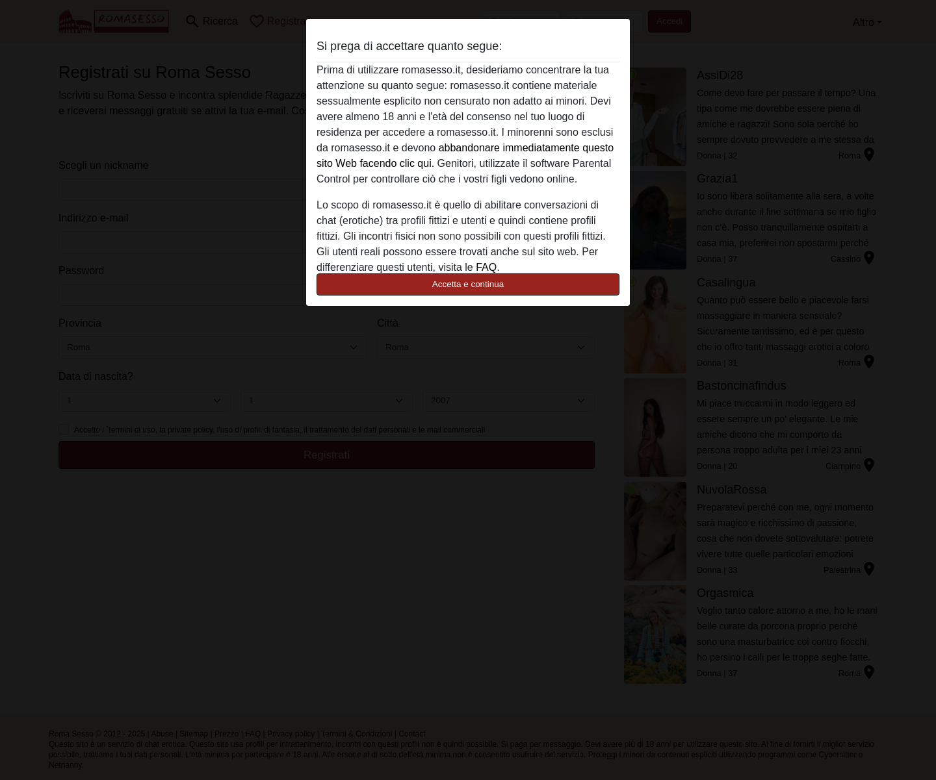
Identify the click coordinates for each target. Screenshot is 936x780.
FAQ (486, 267)
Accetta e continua (468, 284)
